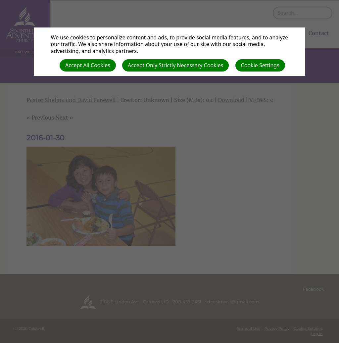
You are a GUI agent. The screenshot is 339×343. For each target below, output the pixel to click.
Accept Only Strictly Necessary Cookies (175, 65)
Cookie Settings (260, 65)
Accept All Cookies (87, 65)
